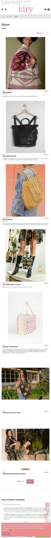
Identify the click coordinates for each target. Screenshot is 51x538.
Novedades (19, 1)
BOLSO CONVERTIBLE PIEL (9, 156)
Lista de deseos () (7, 3)
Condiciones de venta (8, 537)
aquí (10, 530)
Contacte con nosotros (9, 1)
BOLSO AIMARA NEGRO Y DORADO (12, 285)
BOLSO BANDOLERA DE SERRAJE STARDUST (14, 474)
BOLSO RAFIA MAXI (8, 220)
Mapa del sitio (27, 1)
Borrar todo (21, 481)
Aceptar (6, 534)
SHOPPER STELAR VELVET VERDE (11, 413)
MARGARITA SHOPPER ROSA (10, 347)
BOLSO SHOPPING (7, 92)
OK (30, 481)
